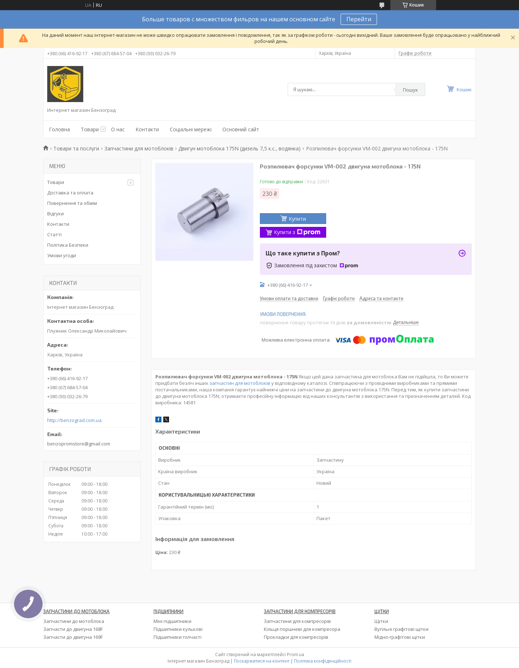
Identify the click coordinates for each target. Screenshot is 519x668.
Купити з (297, 232)
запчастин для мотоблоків (239, 383)
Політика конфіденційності (322, 661)
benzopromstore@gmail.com (78, 443)
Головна (59, 129)
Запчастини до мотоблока (73, 621)
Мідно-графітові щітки (399, 637)
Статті (54, 234)
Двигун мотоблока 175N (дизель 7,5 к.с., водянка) (239, 148)
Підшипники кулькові (178, 629)
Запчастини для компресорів (297, 621)
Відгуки (55, 213)
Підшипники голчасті (177, 637)
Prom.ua (295, 654)
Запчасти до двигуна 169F (73, 637)
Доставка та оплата (70, 192)
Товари (90, 129)
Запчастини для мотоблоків (139, 148)
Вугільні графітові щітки (401, 629)
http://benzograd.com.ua (74, 420)
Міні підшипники (172, 621)
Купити (297, 218)
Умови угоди (61, 255)
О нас (118, 129)
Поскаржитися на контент (261, 661)
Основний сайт (240, 129)
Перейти (358, 19)
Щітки (381, 621)
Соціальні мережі (191, 129)
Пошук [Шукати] (410, 90)
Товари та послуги (76, 148)
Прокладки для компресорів (296, 637)
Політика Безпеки (67, 245)
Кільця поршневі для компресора (302, 629)
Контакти (147, 129)
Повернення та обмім (72, 203)
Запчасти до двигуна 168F (73, 629)
